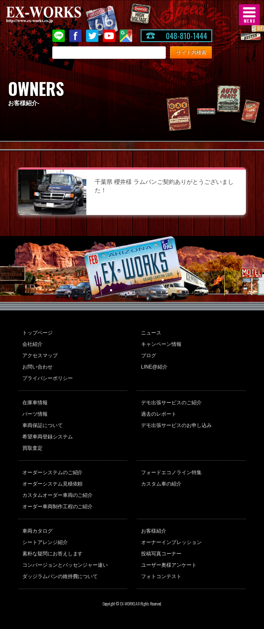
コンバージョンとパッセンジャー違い (65, 565)
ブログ (148, 355)
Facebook (75, 35)
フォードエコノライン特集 (171, 472)
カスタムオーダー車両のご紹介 (57, 495)
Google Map (126, 35)
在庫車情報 (35, 403)
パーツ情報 (35, 414)
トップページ (37, 333)
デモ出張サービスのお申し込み (176, 425)
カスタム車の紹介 (161, 484)
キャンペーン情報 (161, 344)
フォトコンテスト (161, 576)
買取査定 (32, 448)
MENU (249, 14)
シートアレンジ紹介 (45, 542)
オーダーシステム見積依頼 (52, 484)
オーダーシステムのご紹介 (52, 472)
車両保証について (42, 425)
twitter (92, 35)
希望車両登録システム (47, 437)
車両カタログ (37, 531)
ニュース (151, 333)
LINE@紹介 (154, 367)
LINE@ (58, 35)
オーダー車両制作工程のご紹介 (57, 507)
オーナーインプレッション (171, 542)
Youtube (109, 35)
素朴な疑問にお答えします (52, 554)
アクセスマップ (40, 355)
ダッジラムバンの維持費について (60, 576)
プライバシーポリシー (47, 378)
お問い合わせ (37, 367)
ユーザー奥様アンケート (169, 565)
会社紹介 (32, 344)
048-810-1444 (186, 35)
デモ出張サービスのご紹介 (171, 403)
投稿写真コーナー (161, 554)
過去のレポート (158, 414)
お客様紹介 (153, 531)
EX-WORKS (56, 14)
